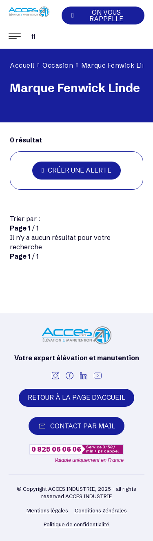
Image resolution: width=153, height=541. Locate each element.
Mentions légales (47, 510)
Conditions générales (101, 510)
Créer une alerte (76, 170)
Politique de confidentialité (76, 524)
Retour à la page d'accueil (76, 397)
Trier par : (25, 219)
